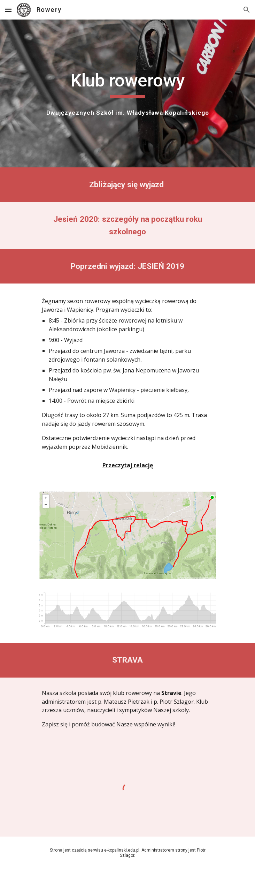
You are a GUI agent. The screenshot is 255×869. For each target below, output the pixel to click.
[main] (127, 84)
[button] (8, 9)
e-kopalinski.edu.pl (121, 850)
